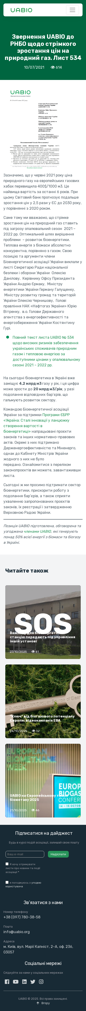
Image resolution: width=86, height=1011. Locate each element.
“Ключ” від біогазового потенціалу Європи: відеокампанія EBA (42, 718)
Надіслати (58, 854)
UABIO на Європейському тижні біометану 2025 (39, 798)
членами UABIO (37, 531)
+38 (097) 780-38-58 (21, 917)
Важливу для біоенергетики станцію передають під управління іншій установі (42, 637)
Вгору (43, 1003)
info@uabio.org (16, 932)
